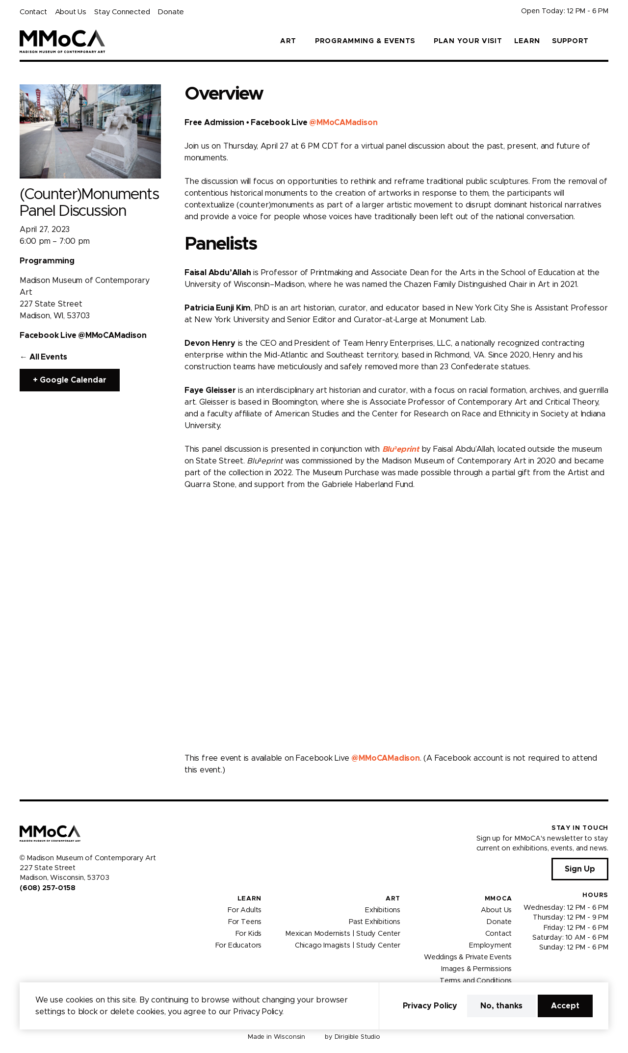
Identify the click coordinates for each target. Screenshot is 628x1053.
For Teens (245, 922)
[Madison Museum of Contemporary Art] (62, 41)
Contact (33, 12)
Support (570, 41)
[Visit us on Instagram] (35, 909)
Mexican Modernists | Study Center (342, 933)
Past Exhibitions (374, 922)
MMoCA (498, 899)
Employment (490, 945)
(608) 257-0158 (47, 888)
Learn (527, 41)
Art (393, 899)
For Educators (238, 945)
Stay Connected (122, 12)
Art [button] (288, 41)
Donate (170, 12)
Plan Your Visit (468, 41)
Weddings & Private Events (468, 957)
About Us (70, 12)
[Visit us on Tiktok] (59, 909)
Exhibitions (382, 910)
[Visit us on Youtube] (47, 909)
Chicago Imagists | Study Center (347, 945)
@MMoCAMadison (343, 123)
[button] (604, 41)
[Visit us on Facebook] (23, 909)
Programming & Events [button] (365, 41)
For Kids (249, 933)
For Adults (245, 910)
